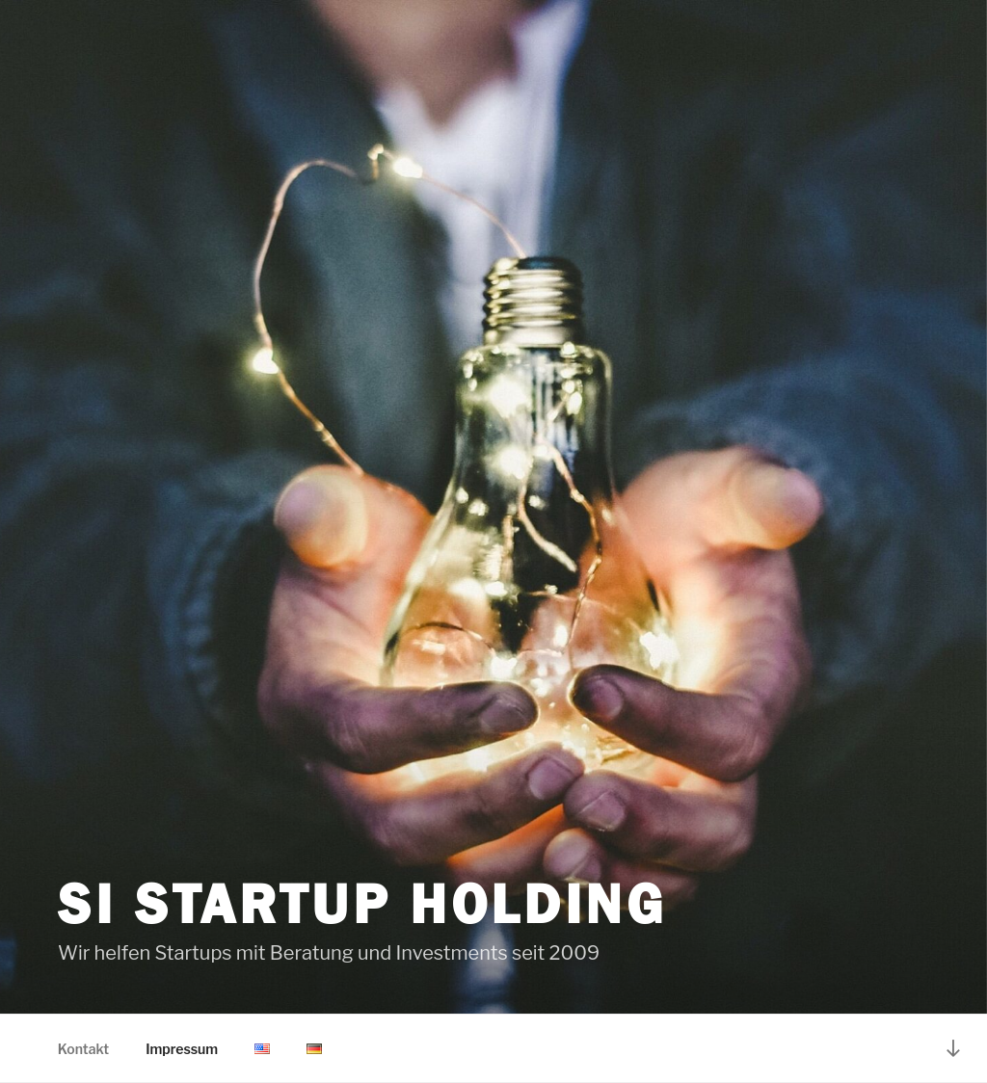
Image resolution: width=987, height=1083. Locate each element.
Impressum (182, 1049)
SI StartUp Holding (362, 904)
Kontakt (83, 1049)
